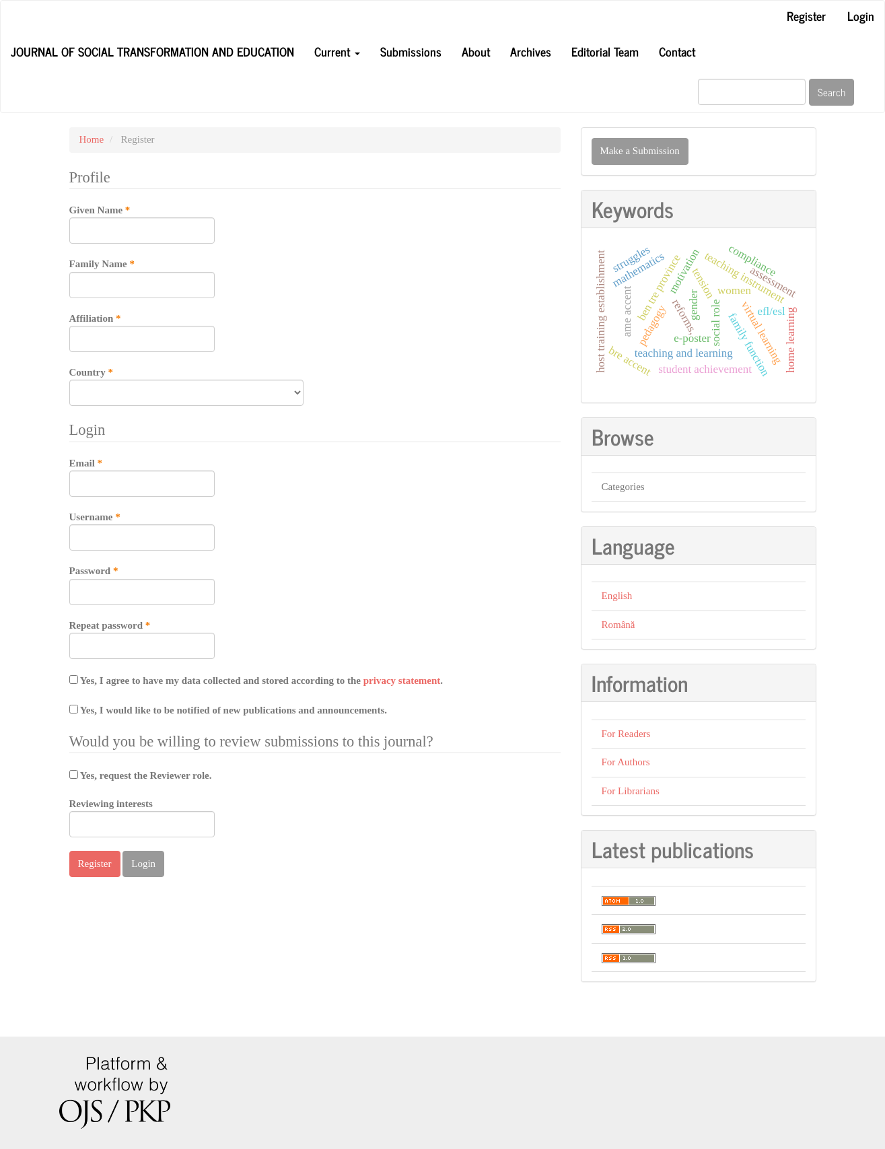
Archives (530, 51)
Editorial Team (605, 51)
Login (860, 15)
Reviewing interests (142, 817)
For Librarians (631, 791)
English (617, 595)
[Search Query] (752, 92)
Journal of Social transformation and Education (152, 51)
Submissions (410, 51)
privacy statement (402, 680)
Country (186, 385)
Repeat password (142, 639)
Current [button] (337, 51)
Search (831, 91)
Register (806, 15)
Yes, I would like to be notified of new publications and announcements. (228, 710)
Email (142, 476)
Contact (677, 51)
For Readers (626, 733)
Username (142, 530)
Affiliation (142, 332)
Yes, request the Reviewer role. (140, 775)
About (476, 51)
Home (91, 139)
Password (142, 584)
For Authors (626, 762)
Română (618, 624)
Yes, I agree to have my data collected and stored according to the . (256, 680)
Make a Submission (640, 150)
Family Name (142, 277)
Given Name (142, 223)
